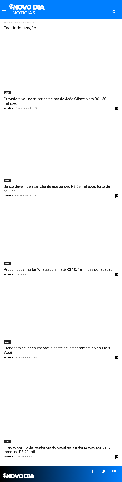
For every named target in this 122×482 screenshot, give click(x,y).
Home (7, 22)
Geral (7, 93)
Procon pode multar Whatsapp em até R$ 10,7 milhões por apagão (58, 269)
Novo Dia (8, 108)
